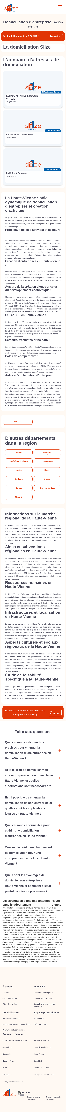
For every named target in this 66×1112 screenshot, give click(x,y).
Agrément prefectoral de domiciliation (16, 1024)
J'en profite (55, 36)
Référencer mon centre (11, 1019)
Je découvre (54, 712)
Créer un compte (40, 1024)
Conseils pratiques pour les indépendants (44, 1005)
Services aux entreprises (43, 993)
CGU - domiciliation (9, 998)
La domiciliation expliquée (44, 998)
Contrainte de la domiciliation (13, 1030)
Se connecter (39, 1019)
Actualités (6, 993)
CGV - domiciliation (9, 1004)
